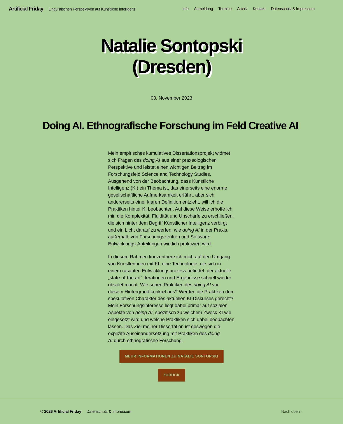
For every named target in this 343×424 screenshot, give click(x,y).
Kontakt (259, 9)
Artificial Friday (26, 8)
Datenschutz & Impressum (293, 9)
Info (185, 9)
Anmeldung (203, 9)
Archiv (242, 9)
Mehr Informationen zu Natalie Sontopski (171, 356)
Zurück (171, 375)
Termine (225, 9)
